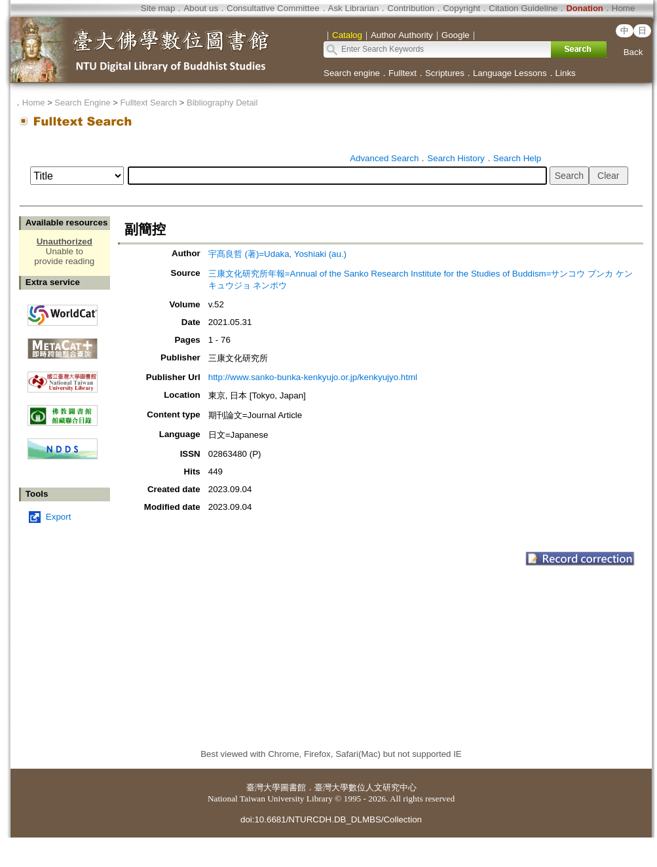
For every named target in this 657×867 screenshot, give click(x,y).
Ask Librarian (353, 8)
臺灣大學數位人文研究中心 (365, 787)
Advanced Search (384, 158)
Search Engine (82, 102)
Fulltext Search (148, 102)
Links (565, 73)
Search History (455, 158)
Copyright (461, 8)
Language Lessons (510, 73)
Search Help (517, 158)
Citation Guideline (523, 8)
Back (633, 52)
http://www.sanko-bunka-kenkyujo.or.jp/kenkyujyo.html (312, 377)
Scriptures (444, 73)
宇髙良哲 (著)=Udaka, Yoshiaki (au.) (277, 254)
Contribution (410, 8)
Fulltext (402, 73)
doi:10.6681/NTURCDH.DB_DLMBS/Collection (331, 819)
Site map (158, 8)
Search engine (352, 73)
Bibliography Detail (222, 102)
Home (623, 8)
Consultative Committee (273, 8)
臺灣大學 (263, 787)
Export (58, 517)
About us (200, 8)
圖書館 (293, 787)
